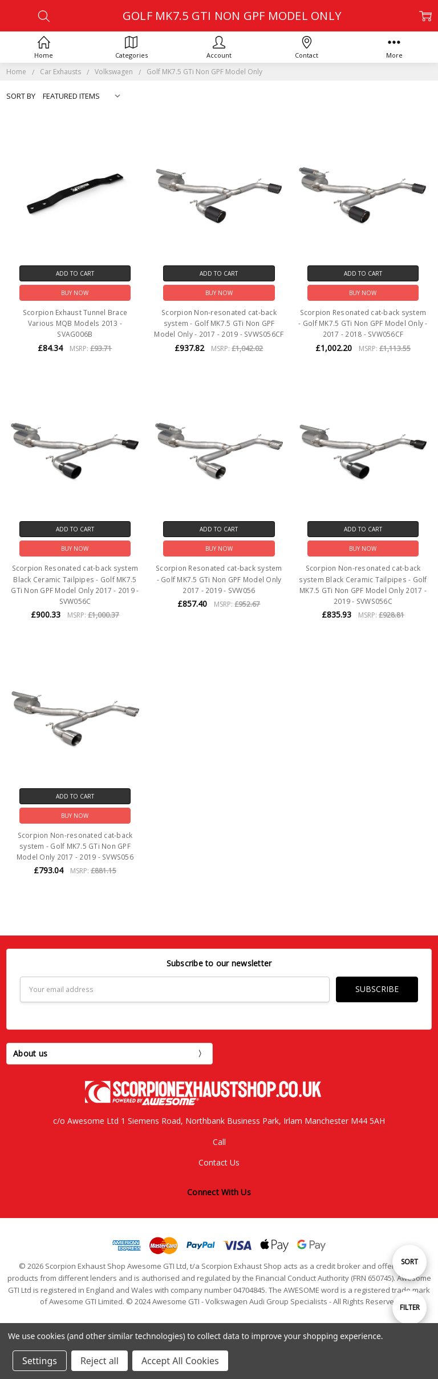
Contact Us (219, 1162)
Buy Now (74, 293)
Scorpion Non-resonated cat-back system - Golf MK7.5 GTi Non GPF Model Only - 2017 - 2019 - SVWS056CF (218, 323)
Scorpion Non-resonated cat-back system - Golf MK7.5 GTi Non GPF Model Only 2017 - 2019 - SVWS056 (75, 846)
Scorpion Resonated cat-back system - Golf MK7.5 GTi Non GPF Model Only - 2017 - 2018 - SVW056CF (362, 323)
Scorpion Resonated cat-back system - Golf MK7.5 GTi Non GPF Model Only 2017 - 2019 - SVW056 (219, 579)
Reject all (99, 1360)
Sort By (20, 96)
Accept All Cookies (180, 1360)
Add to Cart (75, 273)
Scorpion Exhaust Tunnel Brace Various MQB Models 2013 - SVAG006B (75, 323)
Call (219, 1141)
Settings (39, 1360)
